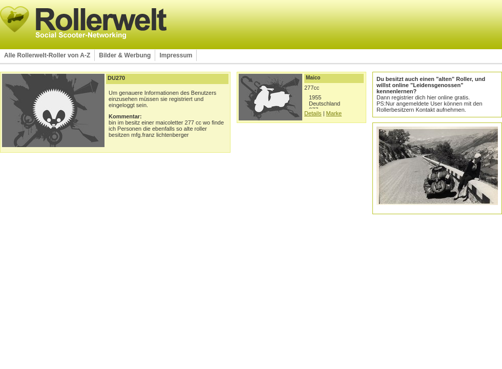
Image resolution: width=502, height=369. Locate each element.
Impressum (175, 55)
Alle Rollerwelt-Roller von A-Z (47, 55)
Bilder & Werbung (125, 55)
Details (313, 113)
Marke (334, 113)
